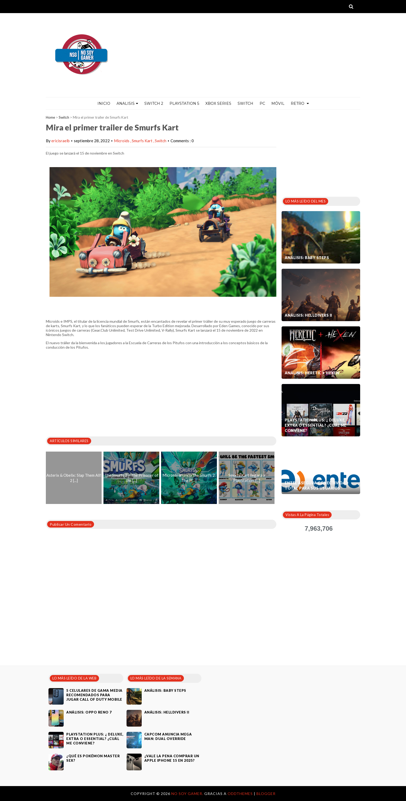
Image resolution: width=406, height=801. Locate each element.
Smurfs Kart (142, 140)
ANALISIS (127, 103)
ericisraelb (60, 140)
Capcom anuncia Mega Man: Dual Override (168, 736)
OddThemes (240, 793)
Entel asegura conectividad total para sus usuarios (316, 485)
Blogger (266, 793)
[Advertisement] (321, 151)
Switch (245, 103)
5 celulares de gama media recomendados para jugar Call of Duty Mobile (94, 694)
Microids (122, 140)
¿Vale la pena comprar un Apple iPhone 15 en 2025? (171, 758)
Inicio (103, 103)
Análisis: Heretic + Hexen (312, 373)
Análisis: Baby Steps (307, 257)
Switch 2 (153, 103)
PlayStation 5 (184, 103)
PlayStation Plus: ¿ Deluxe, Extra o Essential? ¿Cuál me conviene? (316, 425)
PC (262, 103)
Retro (300, 103)
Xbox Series (218, 103)
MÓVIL (277, 103)
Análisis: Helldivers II (308, 315)
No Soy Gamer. (187, 793)
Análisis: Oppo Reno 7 (89, 712)
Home (50, 117)
